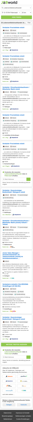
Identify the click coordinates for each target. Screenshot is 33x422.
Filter (29, 22)
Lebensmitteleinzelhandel (12, 23)
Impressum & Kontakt (22, 413)
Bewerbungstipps (7, 416)
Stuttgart (9, 404)
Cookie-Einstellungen (22, 419)
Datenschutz (8, 413)
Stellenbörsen (7, 419)
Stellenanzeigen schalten (23, 416)
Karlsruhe (24, 404)
